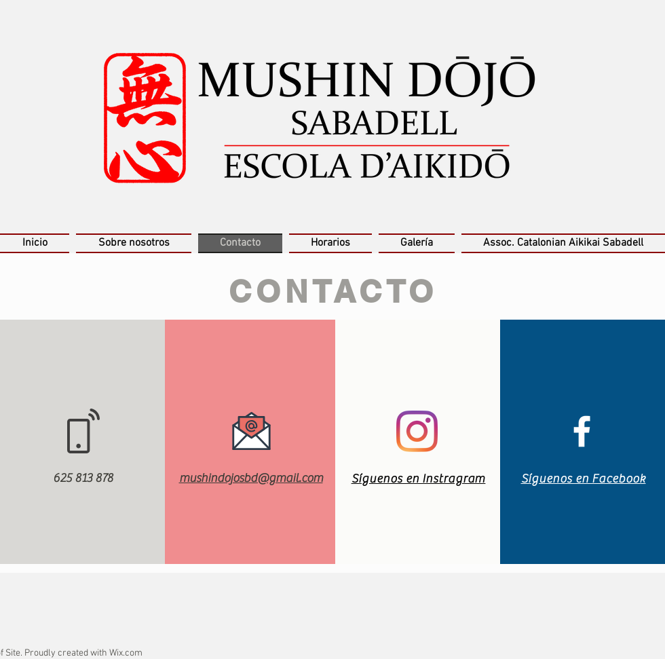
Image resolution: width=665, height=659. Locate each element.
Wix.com (125, 653)
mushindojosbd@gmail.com (251, 478)
